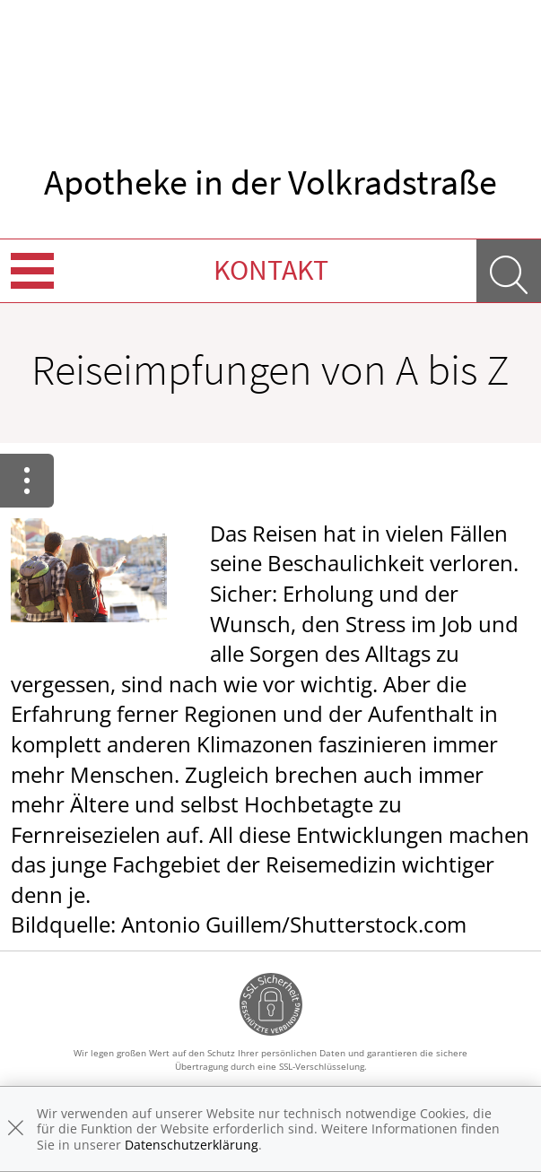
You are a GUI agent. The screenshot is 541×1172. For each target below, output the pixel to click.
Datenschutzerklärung (191, 1144)
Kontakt (271, 270)
